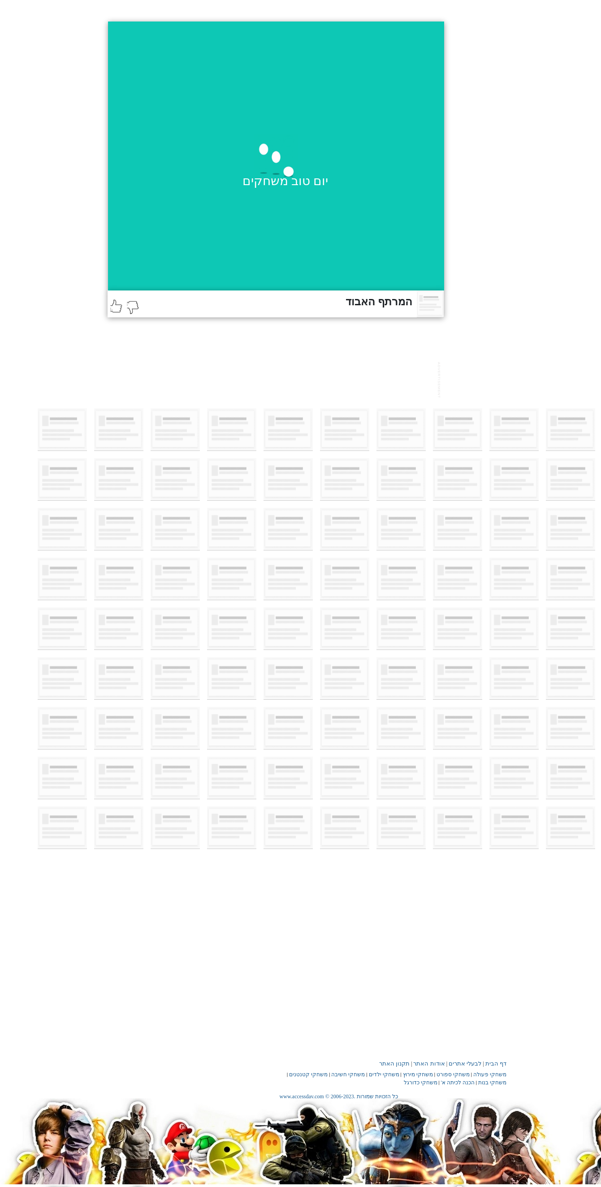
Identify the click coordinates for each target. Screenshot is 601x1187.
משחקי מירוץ (418, 1074)
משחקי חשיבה (348, 1074)
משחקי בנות (492, 1082)
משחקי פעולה (489, 1074)
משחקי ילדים (384, 1074)
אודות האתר (429, 1063)
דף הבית (495, 1063)
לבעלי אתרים (465, 1063)
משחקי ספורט (453, 1074)
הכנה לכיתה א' (458, 1082)
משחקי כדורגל (420, 1082)
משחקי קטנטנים (308, 1074)
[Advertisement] (271, 379)
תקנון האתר (394, 1063)
